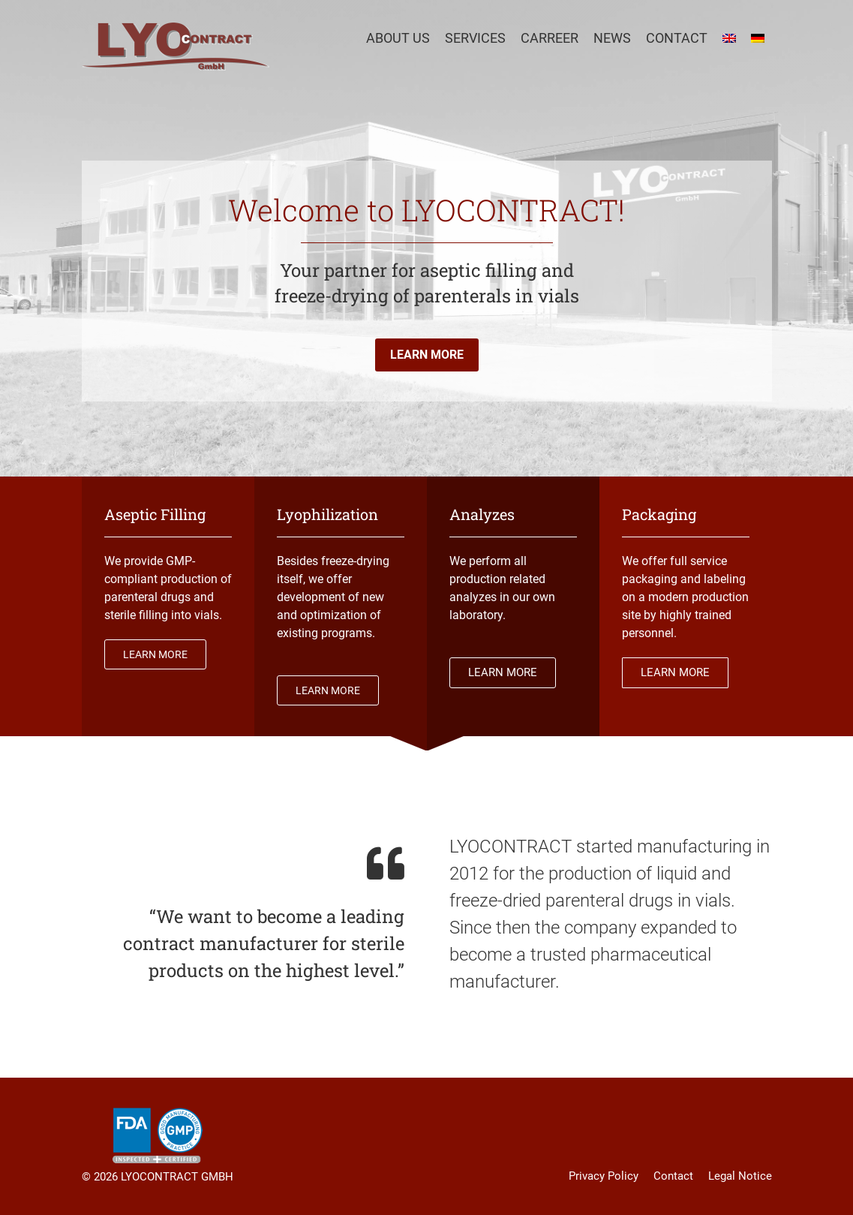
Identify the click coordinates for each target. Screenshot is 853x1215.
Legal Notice (740, 1176)
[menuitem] (729, 38)
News (612, 38)
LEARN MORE (427, 354)
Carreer (549, 38)
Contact (676, 38)
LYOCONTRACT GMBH (177, 1176)
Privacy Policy (603, 1176)
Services (475, 38)
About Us (398, 38)
